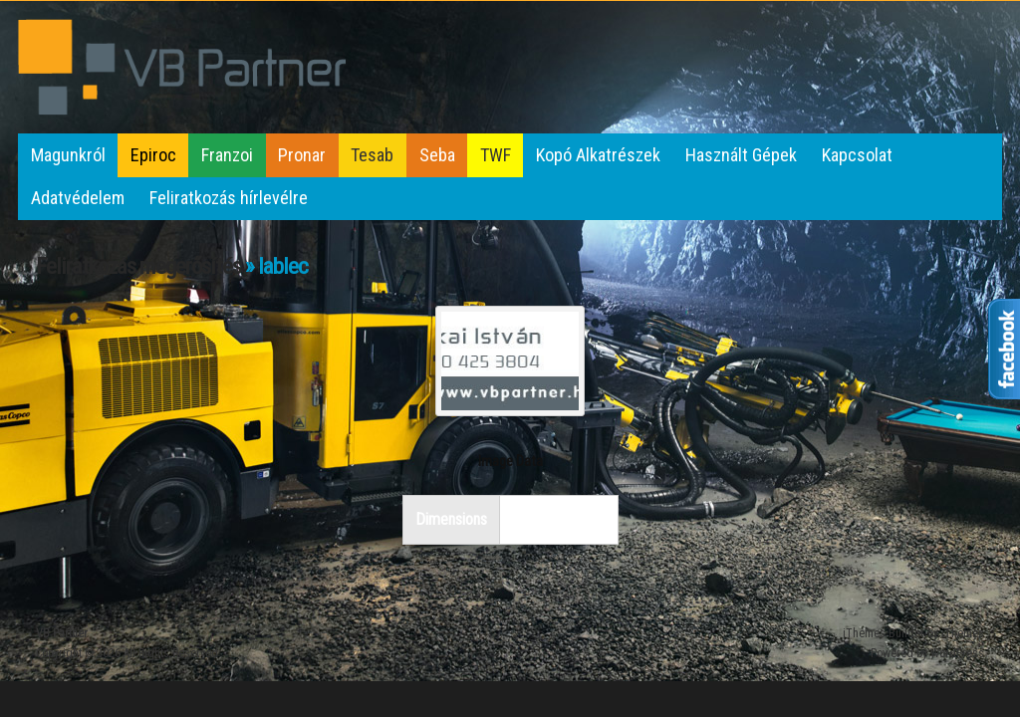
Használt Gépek (741, 154)
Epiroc (153, 154)
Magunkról (68, 154)
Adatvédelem (78, 197)
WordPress (957, 653)
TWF (495, 154)
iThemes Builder (883, 633)
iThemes (962, 633)
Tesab (372, 154)
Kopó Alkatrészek (598, 154)
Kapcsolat (857, 154)
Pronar (302, 154)
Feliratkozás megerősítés (138, 266)
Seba (437, 154)
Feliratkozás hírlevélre (228, 197)
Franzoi (227, 154)
